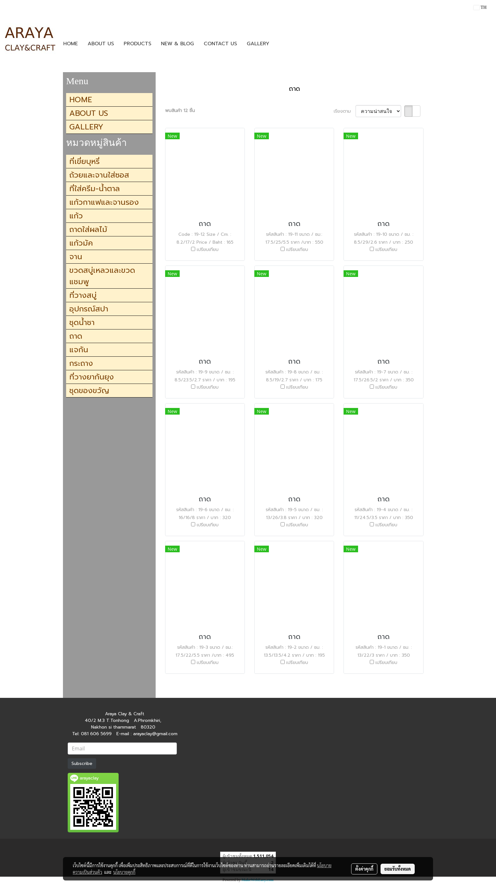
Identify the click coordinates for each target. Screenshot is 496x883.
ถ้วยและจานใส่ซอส (99, 175)
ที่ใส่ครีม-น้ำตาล (94, 188)
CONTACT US (220, 43)
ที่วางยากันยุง (91, 377)
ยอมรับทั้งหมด (397, 869)
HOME (70, 43)
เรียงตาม (345, 111)
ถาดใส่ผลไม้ (88, 229)
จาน (75, 256)
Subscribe (81, 763)
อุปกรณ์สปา (88, 309)
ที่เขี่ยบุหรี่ (84, 161)
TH (480, 7)
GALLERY (258, 43)
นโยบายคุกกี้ (124, 872)
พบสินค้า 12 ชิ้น (180, 110)
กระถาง (81, 363)
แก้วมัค (81, 243)
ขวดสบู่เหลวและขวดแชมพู (102, 276)
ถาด (75, 336)
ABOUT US (101, 43)
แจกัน (78, 349)
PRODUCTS (137, 43)
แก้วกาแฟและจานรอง (104, 202)
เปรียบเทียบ (208, 249)
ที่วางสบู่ (82, 295)
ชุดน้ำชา (82, 322)
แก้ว (76, 216)
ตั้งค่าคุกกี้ (364, 869)
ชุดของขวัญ (89, 390)
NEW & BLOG (177, 43)
